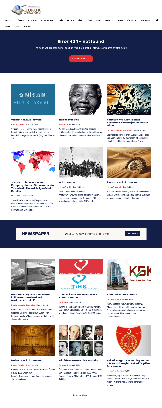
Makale (109, 20)
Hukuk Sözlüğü (114, 301)
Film (89, 20)
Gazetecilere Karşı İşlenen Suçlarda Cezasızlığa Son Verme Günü (127, 124)
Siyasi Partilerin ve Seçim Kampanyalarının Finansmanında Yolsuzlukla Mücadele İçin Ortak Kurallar (32, 188)
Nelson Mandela (69, 121)
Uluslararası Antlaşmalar (23, 307)
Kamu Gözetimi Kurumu (122, 296)
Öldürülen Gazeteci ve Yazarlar (79, 362)
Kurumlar (63, 304)
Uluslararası (48, 20)
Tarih (17, 26)
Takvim (70, 20)
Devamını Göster (81, 397)
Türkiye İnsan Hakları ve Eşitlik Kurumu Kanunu (78, 298)
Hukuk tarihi (65, 189)
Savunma (145, 20)
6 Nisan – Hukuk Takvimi (26, 362)
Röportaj (131, 20)
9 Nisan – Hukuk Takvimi (26, 121)
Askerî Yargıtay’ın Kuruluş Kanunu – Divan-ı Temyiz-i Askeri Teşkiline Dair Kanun (129, 364)
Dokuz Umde (67, 184)
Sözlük (20, 20)
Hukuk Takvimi (18, 126)
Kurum (27, 26)
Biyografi (32, 20)
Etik (61, 20)
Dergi (98, 20)
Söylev (6, 26)
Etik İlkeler (16, 197)
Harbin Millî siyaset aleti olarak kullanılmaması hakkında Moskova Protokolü (30, 299)
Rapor (119, 20)
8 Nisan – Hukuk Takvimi (122, 184)
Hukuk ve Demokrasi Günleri (120, 132)
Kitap (81, 20)
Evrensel (8, 20)
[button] (157, 20)
